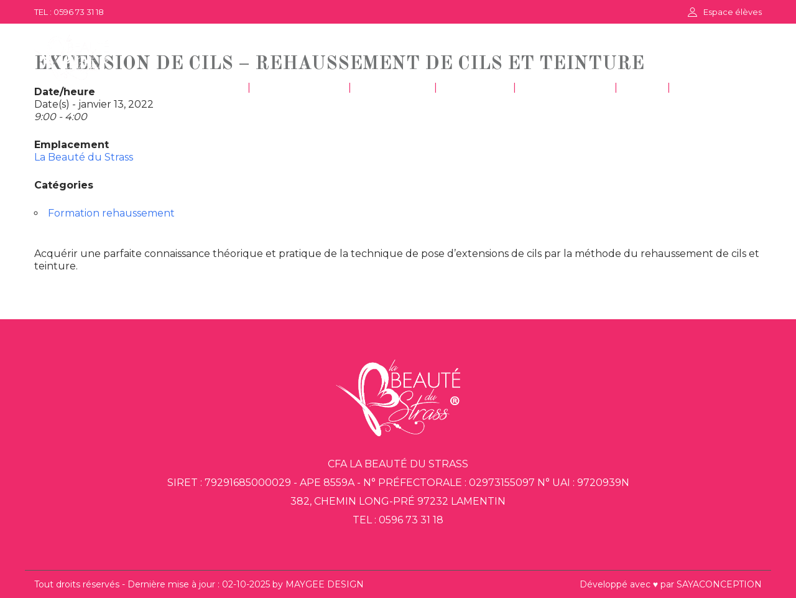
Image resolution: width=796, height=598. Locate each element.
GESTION (475, 88)
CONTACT (709, 88)
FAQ (642, 88)
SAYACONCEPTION (719, 584)
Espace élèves (732, 12)
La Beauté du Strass (83, 157)
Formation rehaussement (111, 213)
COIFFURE (392, 88)
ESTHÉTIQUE (299, 88)
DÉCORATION (565, 88)
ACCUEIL (210, 88)
